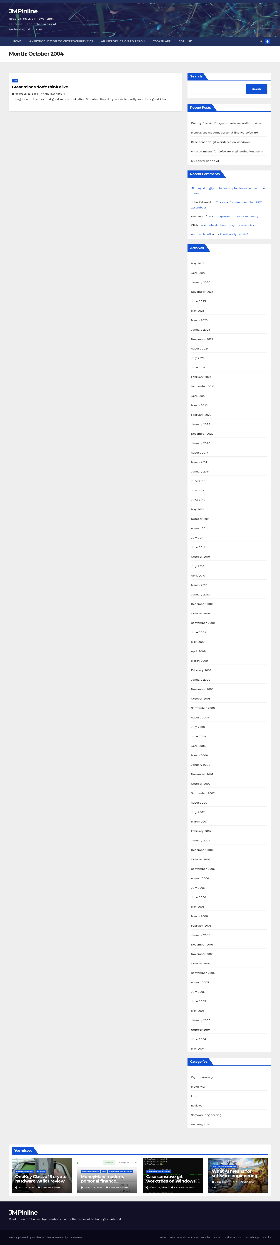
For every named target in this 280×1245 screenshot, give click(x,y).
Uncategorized (201, 1124)
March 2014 (199, 462)
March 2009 (199, 660)
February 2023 (201, 414)
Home (17, 41)
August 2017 (199, 452)
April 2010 (198, 575)
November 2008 (202, 689)
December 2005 (202, 944)
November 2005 (202, 954)
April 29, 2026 (93, 1187)
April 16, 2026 (159, 1187)
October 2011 (200, 518)
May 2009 (198, 641)
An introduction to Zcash (123, 41)
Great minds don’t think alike (40, 87)
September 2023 (203, 386)
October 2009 (201, 613)
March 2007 (199, 821)
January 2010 (200, 594)
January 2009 (200, 679)
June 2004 (198, 1039)
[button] (261, 41)
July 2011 (197, 537)
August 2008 (200, 717)
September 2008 (203, 708)
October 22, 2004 (27, 94)
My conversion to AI (205, 161)
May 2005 (198, 1010)
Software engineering (206, 1115)
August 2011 (199, 528)
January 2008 (200, 764)
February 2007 (201, 831)
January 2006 (200, 935)
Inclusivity (198, 1086)
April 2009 (198, 651)
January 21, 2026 (226, 1182)
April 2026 (198, 273)
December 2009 (202, 604)
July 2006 (198, 887)
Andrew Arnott (53, 94)
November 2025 (202, 291)
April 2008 (198, 746)
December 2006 (202, 850)
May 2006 (198, 906)
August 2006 (200, 878)
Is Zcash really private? (233, 234)
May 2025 (197, 310)
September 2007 (203, 793)
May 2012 (197, 509)
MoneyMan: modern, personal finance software (224, 132)
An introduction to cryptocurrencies (61, 41)
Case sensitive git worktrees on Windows (220, 142)
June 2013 (198, 481)
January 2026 (200, 282)
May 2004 (198, 1048)
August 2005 (200, 982)
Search (196, 76)
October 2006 (201, 859)
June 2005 (198, 1001)
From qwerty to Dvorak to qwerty (235, 216)
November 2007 (202, 774)
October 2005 (201, 963)
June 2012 (198, 500)
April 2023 (198, 396)
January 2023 (200, 424)
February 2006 (201, 925)
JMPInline (23, 11)
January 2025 (200, 329)
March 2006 (199, 916)
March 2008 (199, 755)
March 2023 (199, 405)
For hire (185, 41)
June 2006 (198, 897)
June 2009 (198, 632)
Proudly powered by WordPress (27, 1237)
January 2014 (200, 471)
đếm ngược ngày (202, 188)
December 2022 (202, 433)
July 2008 (198, 727)
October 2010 (200, 556)
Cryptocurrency (202, 1077)
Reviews (196, 1105)
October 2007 (200, 783)
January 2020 (200, 443)
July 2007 (198, 812)
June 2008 (198, 736)
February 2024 (201, 377)
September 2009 (203, 623)
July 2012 (197, 490)
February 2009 (201, 670)
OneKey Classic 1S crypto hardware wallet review (226, 123)
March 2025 (199, 320)
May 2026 (197, 263)
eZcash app (162, 41)
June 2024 (198, 367)
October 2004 (201, 1029)
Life (15, 81)
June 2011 (198, 547)
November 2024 (202, 339)
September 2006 (203, 869)
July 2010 (197, 566)
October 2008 (201, 698)
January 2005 (200, 1020)
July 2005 (198, 992)
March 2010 (199, 585)
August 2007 (200, 802)
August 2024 (200, 348)
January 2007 (200, 840)
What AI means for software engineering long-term (227, 151)
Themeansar (75, 1237)
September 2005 (203, 973)
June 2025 (198, 301)
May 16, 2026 (27, 1187)
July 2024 (198, 358)
